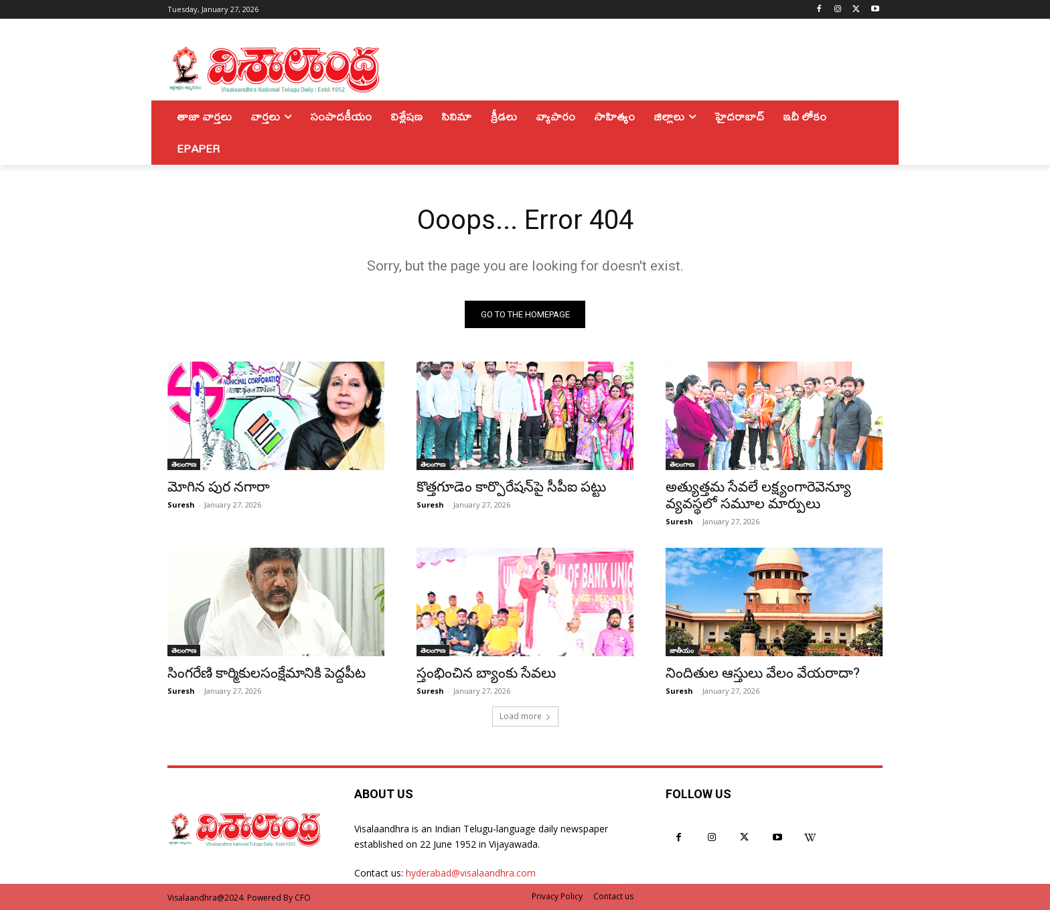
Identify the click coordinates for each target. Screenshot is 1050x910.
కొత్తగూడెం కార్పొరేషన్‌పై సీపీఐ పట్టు (511, 487)
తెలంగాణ (183, 464)
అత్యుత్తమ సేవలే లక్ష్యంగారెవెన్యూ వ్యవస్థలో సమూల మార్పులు (758, 495)
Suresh (181, 505)
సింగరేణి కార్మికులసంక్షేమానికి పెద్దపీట (266, 673)
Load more (525, 716)
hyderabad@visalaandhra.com (471, 872)
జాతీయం (682, 650)
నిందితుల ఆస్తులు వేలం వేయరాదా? (763, 673)
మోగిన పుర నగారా (218, 487)
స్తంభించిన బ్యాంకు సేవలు (486, 673)
